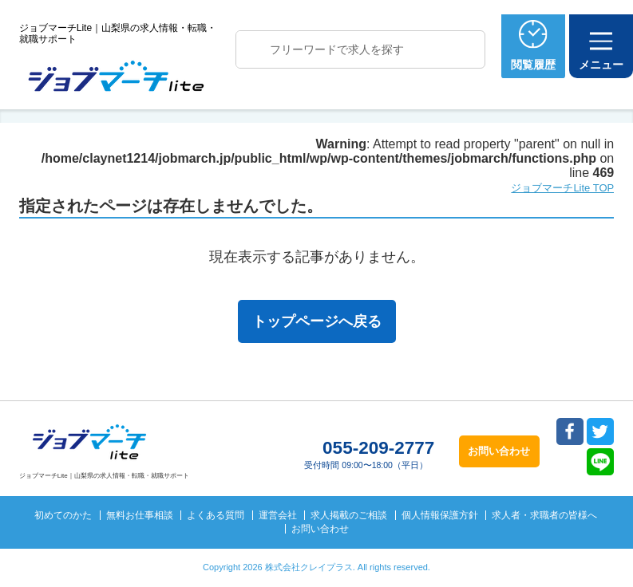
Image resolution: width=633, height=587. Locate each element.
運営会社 (278, 515)
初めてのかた (63, 515)
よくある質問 (215, 515)
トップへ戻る (591, 444)
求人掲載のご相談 (349, 515)
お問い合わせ (320, 528)
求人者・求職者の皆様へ (544, 515)
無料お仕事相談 (139, 515)
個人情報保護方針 (440, 515)
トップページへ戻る (317, 321)
